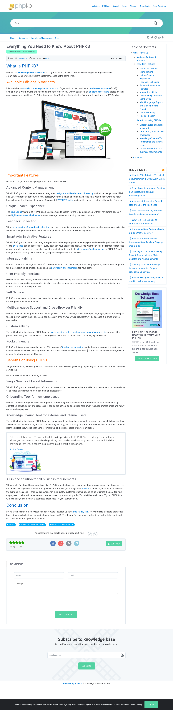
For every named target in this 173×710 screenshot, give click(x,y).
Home (12, 38)
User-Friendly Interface (151, 95)
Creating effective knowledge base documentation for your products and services (144, 268)
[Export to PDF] (61, 543)
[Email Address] (86, 655)
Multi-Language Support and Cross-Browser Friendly (151, 105)
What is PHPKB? (141, 52)
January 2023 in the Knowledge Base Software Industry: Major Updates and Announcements (146, 255)
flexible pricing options (73, 347)
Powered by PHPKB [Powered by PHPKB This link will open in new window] (72, 683)
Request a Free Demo (147, 358)
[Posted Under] (44, 58)
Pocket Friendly (147, 116)
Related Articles (138, 170)
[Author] (16, 58)
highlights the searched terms (25, 215)
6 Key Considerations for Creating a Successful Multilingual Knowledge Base (147, 192)
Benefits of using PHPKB (149, 120)
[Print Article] (68, 543)
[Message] (66, 587)
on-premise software (99, 91)
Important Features (146, 64)
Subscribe (114, 543)
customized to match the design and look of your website (79, 332)
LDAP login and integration (64, 268)
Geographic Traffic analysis (90, 249)
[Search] (155, 23)
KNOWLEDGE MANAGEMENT (62, 525)
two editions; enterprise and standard (40, 88)
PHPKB (85, 488)
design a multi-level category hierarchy (74, 193)
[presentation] (34, 602)
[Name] (39, 575)
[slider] (16, 542)
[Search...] (86, 23)
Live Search (16, 212)
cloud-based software (99, 88)
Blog (57, 38)
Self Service (145, 99)
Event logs (18, 246)
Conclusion (138, 157)
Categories (23, 38)
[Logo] (19, 6)
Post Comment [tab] (16, 564)
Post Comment (66, 614)
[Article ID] (9, 58)
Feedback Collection (149, 82)
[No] (94, 533)
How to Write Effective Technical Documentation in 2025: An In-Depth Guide (147, 179)
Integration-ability (148, 92)
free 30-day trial (80, 511)
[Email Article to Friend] (76, 543)
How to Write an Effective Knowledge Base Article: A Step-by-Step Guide (146, 242)
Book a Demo (16, 449)
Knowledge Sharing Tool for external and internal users (152, 141)
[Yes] (89, 533)
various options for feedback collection (30, 227)
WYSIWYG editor (65, 200)
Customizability (147, 112)
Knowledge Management (42, 38)
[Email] (93, 575)
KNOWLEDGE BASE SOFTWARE (32, 525)
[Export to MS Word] (53, 543)
